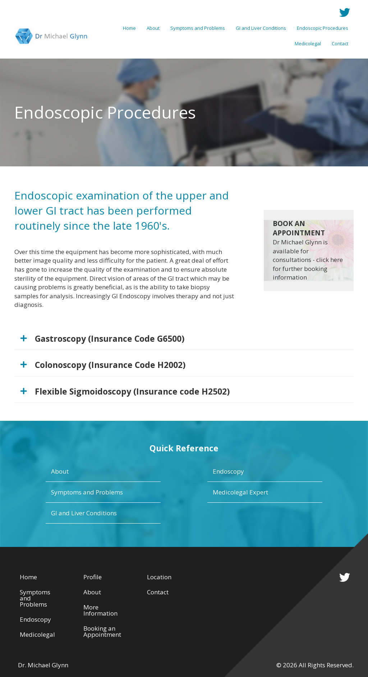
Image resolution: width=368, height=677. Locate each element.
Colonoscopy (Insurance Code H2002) (110, 364)
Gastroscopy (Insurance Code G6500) (109, 338)
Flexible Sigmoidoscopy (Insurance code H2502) (132, 391)
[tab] (184, 338)
